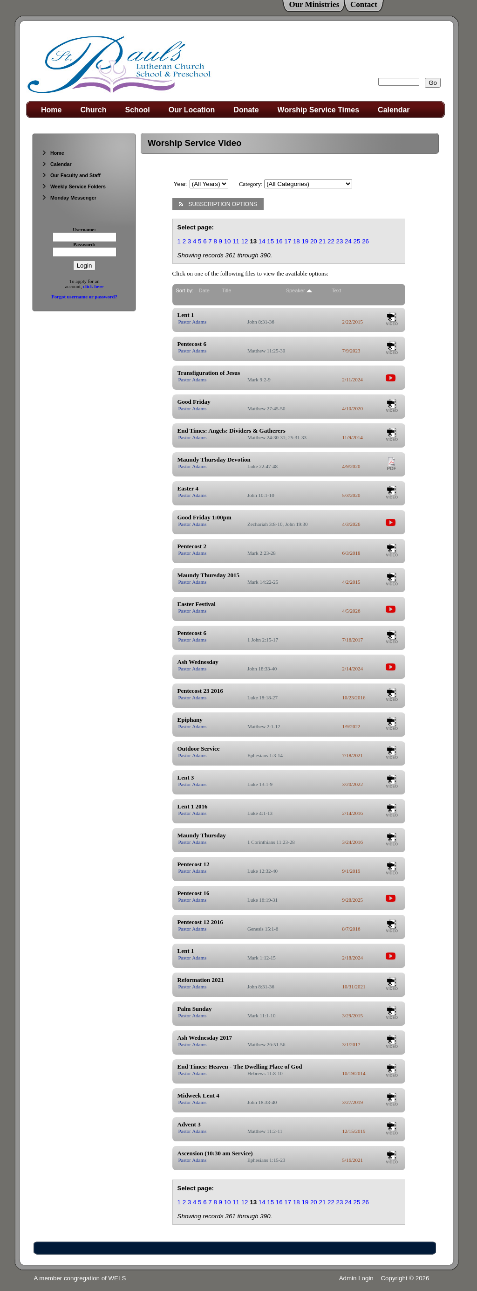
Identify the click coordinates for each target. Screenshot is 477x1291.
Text (336, 290)
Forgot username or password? (84, 296)
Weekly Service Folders (73, 186)
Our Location (192, 110)
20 (313, 241)
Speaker (295, 290)
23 (339, 241)
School (137, 110)
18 (296, 241)
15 (270, 241)
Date (204, 290)
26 (365, 241)
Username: (84, 229)
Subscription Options (218, 204)
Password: (84, 244)
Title (226, 290)
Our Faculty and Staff (71, 175)
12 (244, 241)
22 (330, 241)
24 (348, 241)
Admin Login (356, 1278)
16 (279, 241)
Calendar (393, 110)
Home (51, 110)
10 (227, 241)
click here (93, 286)
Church (93, 110)
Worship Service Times (318, 110)
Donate (246, 110)
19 (304, 241)
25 (357, 241)
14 (262, 241)
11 (235, 241)
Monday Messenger (68, 197)
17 (287, 241)
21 (322, 241)
